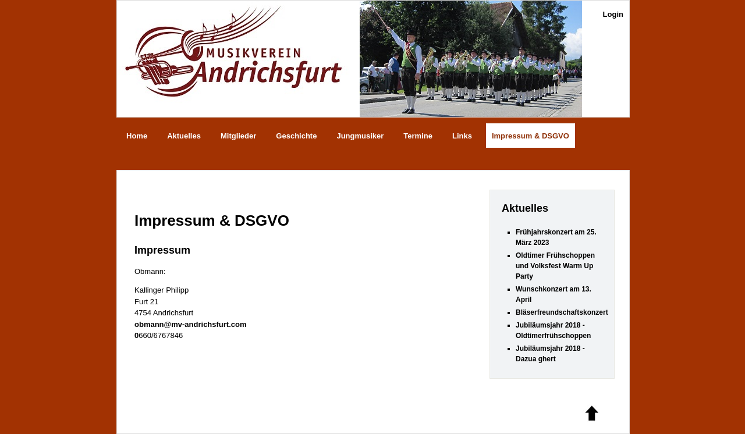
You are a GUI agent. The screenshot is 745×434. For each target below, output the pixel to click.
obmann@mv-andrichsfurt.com (190, 324)
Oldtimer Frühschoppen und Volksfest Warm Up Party (555, 265)
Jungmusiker (360, 135)
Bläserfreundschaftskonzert (562, 312)
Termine (417, 135)
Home (136, 135)
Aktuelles (184, 135)
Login (613, 14)
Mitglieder (238, 135)
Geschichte (296, 135)
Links (462, 135)
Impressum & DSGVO (530, 135)
